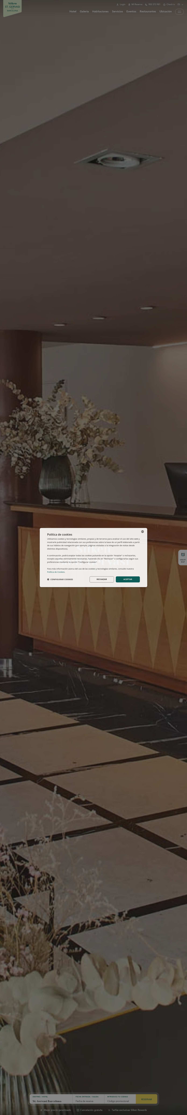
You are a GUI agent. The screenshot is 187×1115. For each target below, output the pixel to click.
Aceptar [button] (127, 579)
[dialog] (93, 557)
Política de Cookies (56, 572)
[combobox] (142, 531)
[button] (60, 579)
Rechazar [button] (102, 579)
